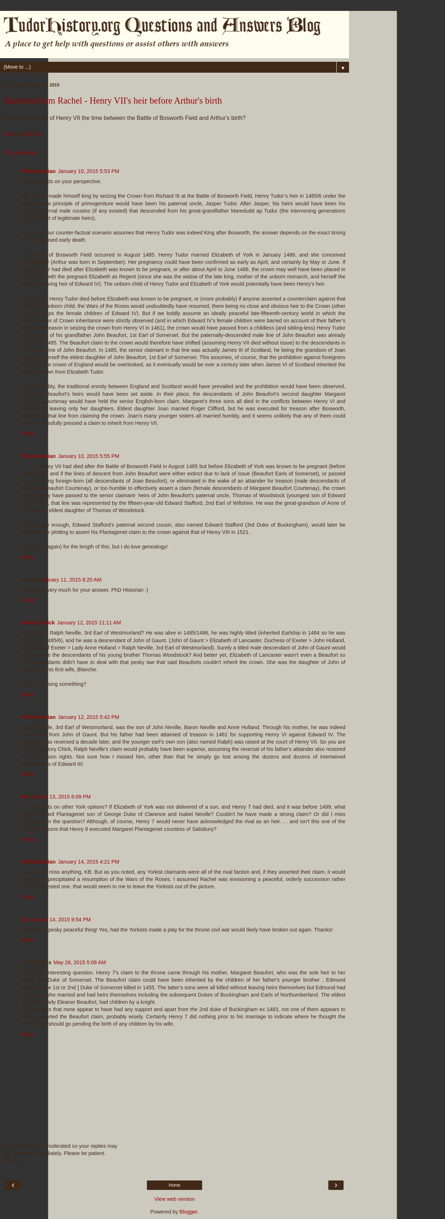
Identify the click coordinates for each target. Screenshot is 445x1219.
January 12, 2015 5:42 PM (88, 717)
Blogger (188, 1212)
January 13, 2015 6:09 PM (60, 797)
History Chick (38, 622)
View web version (174, 1199)
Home (174, 1185)
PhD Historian (38, 171)
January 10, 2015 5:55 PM (88, 456)
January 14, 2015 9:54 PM (60, 919)
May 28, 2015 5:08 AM (79, 962)
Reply (28, 433)
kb (24, 797)
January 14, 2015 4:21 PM (88, 862)
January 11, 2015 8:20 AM (70, 580)
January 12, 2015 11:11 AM (89, 622)
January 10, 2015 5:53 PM (88, 171)
